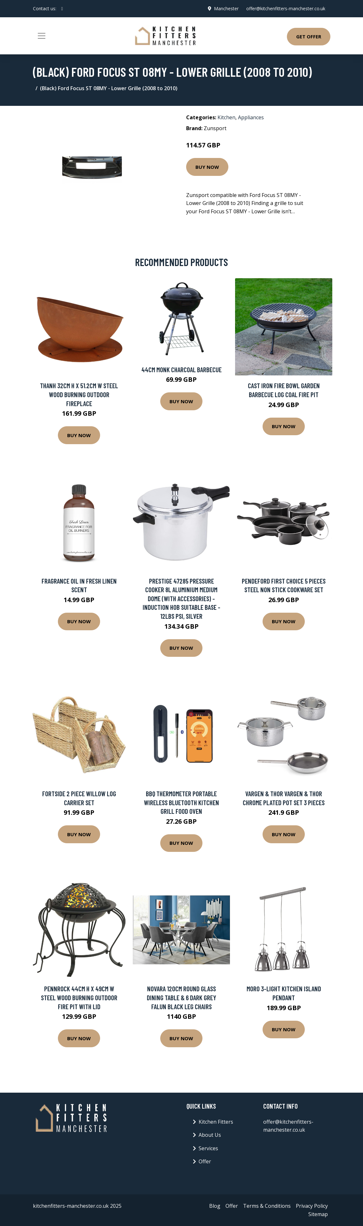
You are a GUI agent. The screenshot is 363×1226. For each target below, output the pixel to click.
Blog (214, 1205)
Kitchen (226, 117)
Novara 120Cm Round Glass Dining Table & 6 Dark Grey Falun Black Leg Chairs (181, 997)
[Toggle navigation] (41, 36)
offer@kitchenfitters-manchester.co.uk (285, 8)
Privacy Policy (312, 1205)
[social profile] (62, 9)
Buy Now (207, 167)
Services (208, 1148)
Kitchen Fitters (216, 1121)
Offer (205, 1161)
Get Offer (308, 36)
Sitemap (318, 1214)
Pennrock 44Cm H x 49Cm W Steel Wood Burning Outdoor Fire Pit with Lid (79, 997)
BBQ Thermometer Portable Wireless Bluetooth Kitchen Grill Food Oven (181, 802)
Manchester (226, 8)
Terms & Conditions (267, 1205)
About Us (210, 1134)
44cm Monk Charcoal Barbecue (181, 369)
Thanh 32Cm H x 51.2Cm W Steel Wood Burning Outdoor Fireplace (79, 394)
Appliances (251, 117)
